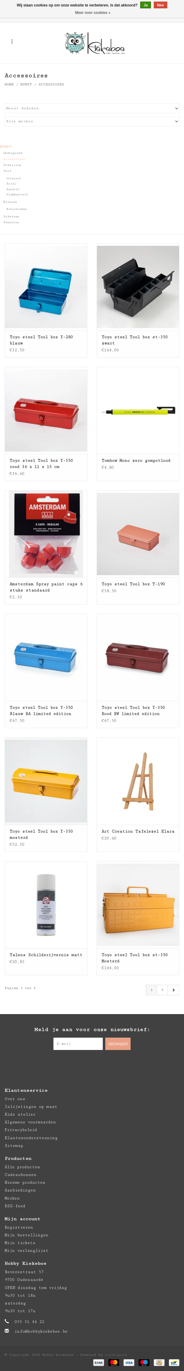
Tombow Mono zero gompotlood (136, 460)
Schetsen (11, 216)
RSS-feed (15, 1206)
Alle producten (22, 1167)
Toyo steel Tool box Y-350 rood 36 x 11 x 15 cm (41, 463)
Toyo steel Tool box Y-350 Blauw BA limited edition (41, 710)
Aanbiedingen (20, 1190)
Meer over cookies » (93, 13)
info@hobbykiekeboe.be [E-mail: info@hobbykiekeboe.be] (41, 1331)
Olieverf (13, 178)
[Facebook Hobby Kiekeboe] (80, 1063)
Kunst (26, 84)
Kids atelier (20, 1114)
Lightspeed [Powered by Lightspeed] (116, 1355)
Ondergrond (12, 153)
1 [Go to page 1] (151, 990)
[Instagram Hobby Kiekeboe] (104, 1063)
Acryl (11, 183)
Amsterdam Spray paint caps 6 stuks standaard (46, 587)
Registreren (19, 1227)
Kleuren (10, 202)
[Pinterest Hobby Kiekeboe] (92, 1063)
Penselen (11, 222)
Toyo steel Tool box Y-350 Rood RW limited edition (133, 710)
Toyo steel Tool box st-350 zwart (135, 340)
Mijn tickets (20, 1242)
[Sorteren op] (92, 108)
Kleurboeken (16, 209)
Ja (146, 5)
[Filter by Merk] (92, 121)
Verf (7, 171)
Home (9, 84)
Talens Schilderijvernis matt (46, 954)
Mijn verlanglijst (26, 1250)
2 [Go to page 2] (162, 990)
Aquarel (12, 189)
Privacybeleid (21, 1129)
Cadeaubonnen (20, 1174)
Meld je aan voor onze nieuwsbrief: (92, 1029)
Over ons (15, 1098)
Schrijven (12, 165)
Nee (160, 5)
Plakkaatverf (17, 194)
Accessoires (51, 84)
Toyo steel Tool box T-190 (133, 584)
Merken (12, 1198)
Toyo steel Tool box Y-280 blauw (41, 340)
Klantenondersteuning (31, 1137)
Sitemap (14, 1145)
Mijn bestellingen (26, 1235)
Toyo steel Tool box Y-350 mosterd (41, 834)
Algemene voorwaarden (30, 1122)
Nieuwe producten (25, 1182)
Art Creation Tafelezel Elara (138, 831)
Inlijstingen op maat (31, 1106)
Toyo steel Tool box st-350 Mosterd (135, 958)
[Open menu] (12, 41)
